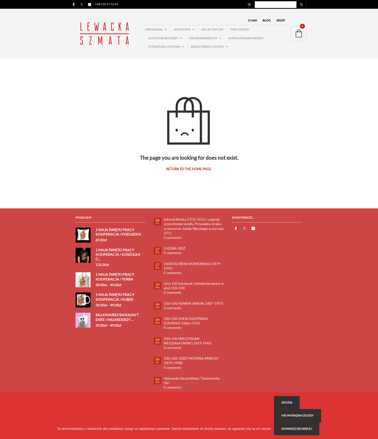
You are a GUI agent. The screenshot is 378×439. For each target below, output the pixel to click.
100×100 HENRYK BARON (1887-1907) (194, 303)
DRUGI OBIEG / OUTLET (207, 46)
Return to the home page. (189, 169)
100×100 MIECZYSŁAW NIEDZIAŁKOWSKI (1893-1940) (188, 341)
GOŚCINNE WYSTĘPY (163, 38)
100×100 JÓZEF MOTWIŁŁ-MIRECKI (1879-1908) (191, 360)
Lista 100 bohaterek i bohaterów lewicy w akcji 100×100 (194, 286)
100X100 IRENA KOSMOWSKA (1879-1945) (192, 266)
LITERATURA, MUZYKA (164, 46)
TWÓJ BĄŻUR (239, 29)
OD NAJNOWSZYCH (203, 38)
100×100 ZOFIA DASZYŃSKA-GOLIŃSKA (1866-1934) (186, 321)
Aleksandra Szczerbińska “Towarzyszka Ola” (192, 380)
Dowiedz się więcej (296, 429)
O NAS (252, 20)
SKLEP (280, 20)
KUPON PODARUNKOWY (246, 38)
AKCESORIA (182, 29)
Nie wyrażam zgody (297, 415)
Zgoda (286, 402)
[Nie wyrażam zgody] (371, 415)
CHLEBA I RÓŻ (174, 248)
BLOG (266, 20)
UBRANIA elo (154, 29)
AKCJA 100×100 (212, 29)
